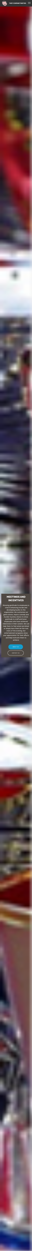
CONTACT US (15, 653)
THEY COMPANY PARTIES (17, 3)
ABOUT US (16, 646)
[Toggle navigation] (29, 3)
